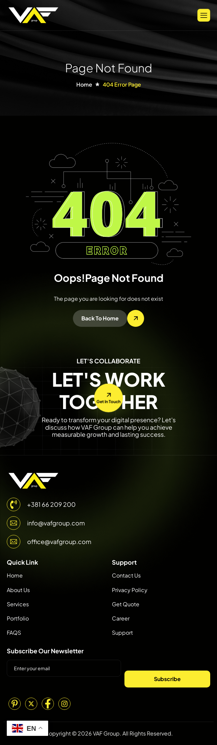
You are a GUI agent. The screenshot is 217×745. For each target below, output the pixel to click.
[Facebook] (48, 704)
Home (15, 575)
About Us (18, 589)
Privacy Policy (129, 589)
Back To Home (100, 318)
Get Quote (125, 604)
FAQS (14, 632)
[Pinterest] (14, 704)
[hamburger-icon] (203, 15)
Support (122, 632)
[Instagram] (64, 704)
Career (121, 618)
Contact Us (126, 575)
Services (18, 604)
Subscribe (167, 678)
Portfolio (18, 618)
